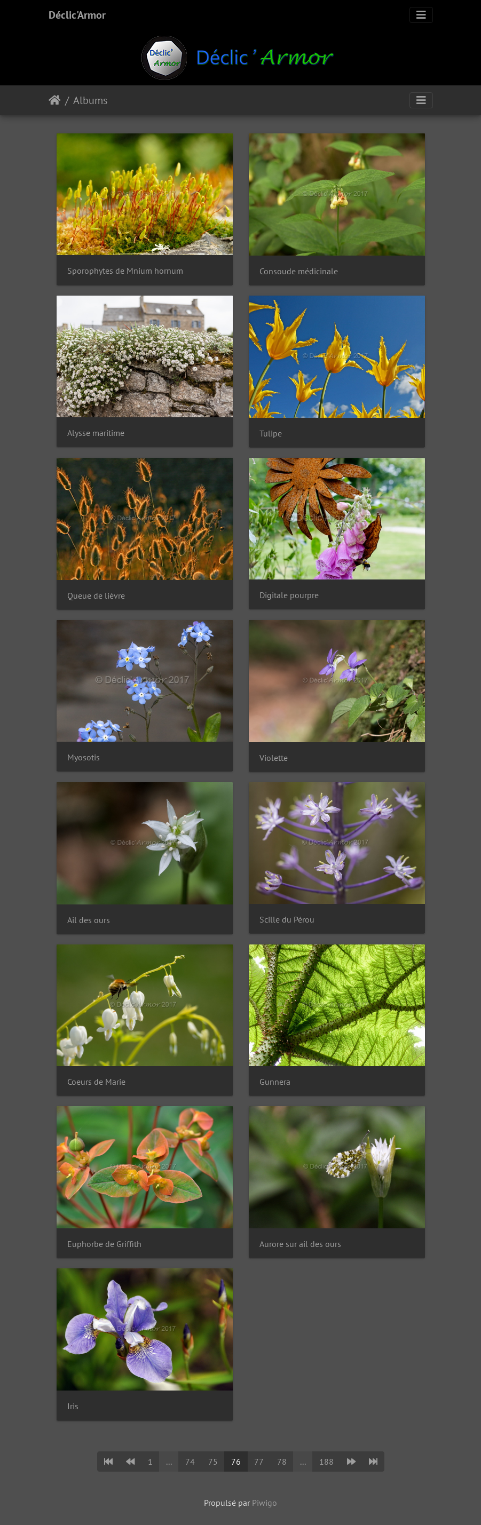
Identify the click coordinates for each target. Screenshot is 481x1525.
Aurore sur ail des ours (300, 1244)
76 (236, 1461)
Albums (90, 100)
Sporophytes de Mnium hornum (125, 271)
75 (213, 1461)
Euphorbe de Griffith (104, 1244)
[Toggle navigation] (421, 15)
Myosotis (83, 757)
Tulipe (270, 433)
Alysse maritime (95, 433)
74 (190, 1461)
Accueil (55, 100)
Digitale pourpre (289, 595)
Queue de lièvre (96, 596)
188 (326, 1461)
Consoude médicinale (298, 271)
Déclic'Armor (77, 15)
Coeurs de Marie (96, 1082)
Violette (273, 758)
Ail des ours (88, 920)
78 (282, 1461)
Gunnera (274, 1082)
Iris (72, 1406)
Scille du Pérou (286, 920)
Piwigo (264, 1502)
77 (259, 1461)
